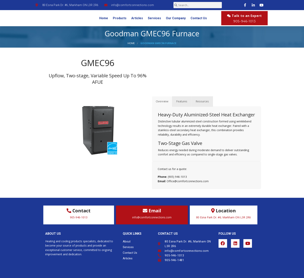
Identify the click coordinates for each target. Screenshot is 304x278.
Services (154, 18)
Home (103, 18)
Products (119, 18)
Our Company (176, 18)
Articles (137, 18)
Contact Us (199, 18)
